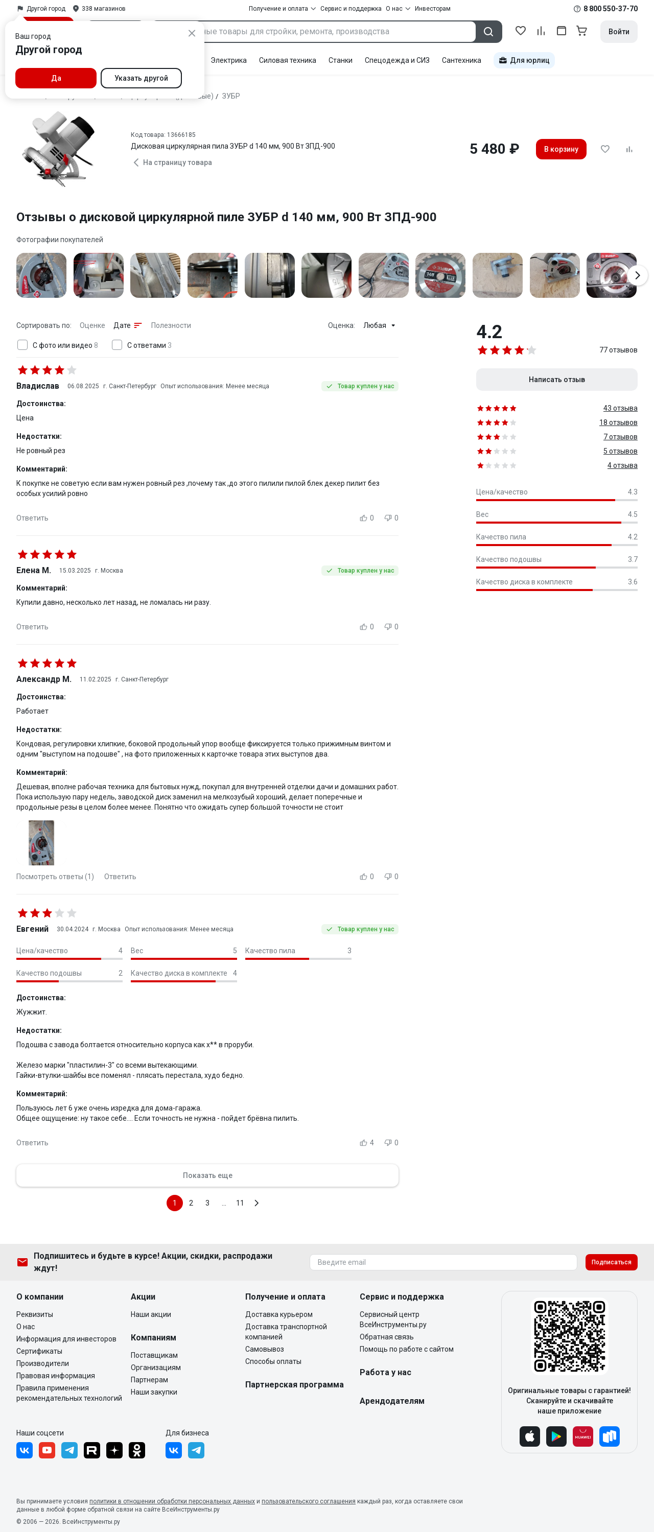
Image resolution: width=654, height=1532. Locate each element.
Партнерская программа (294, 1384)
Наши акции (151, 1314)
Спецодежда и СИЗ (397, 60)
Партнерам (149, 1380)
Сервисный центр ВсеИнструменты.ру (393, 1319)
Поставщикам (154, 1355)
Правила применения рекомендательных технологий (69, 1393)
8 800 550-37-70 (610, 9)
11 (240, 1203)
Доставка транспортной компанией (286, 1332)
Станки (341, 60)
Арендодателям (392, 1401)
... (224, 1203)
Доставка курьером (279, 1314)
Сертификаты (39, 1351)
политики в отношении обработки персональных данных (172, 1501)
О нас (25, 1327)
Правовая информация (55, 1376)
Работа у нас (385, 1372)
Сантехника (461, 60)
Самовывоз (264, 1349)
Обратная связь (387, 1337)
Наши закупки (154, 1392)
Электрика (229, 60)
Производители (42, 1363)
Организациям (156, 1367)
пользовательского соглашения (309, 1501)
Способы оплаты (273, 1361)
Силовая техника (287, 60)
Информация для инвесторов (66, 1339)
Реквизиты (34, 1314)
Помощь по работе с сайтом (407, 1349)
